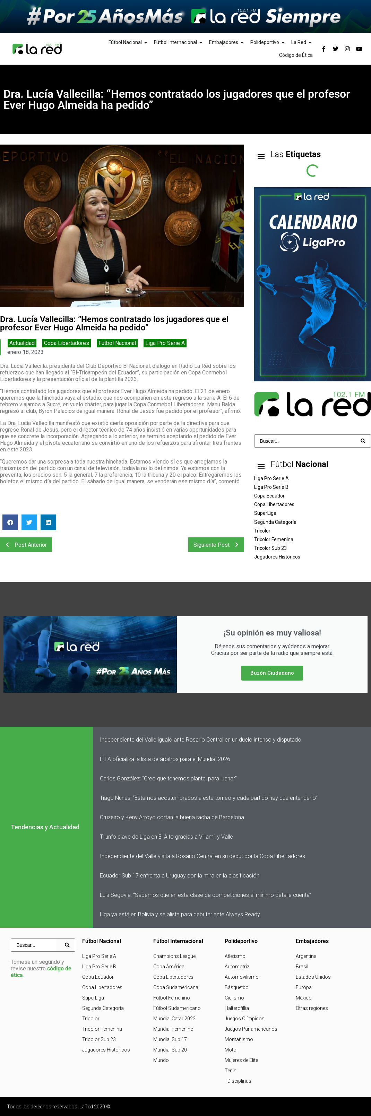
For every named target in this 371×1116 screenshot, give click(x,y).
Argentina (306, 956)
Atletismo (235, 956)
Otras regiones (312, 1008)
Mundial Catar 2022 (174, 1018)
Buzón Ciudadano (272, 673)
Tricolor (91, 1018)
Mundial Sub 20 (170, 1050)
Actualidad (22, 343)
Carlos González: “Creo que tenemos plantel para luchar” (168, 778)
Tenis (230, 1070)
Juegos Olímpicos (245, 1018)
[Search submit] (363, 441)
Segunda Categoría (103, 1008)
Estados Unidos (313, 977)
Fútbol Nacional (117, 343)
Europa (304, 987)
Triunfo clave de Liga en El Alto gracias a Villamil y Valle (166, 836)
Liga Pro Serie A (165, 343)
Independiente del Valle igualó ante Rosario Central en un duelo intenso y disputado (200, 739)
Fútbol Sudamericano (177, 1008)
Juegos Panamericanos (251, 1029)
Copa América (168, 966)
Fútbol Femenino (171, 998)
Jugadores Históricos (106, 1050)
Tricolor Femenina (102, 1029)
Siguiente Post (217, 544)
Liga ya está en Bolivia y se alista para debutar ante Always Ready (180, 914)
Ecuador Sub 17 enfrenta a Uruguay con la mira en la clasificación (179, 875)
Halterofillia (237, 1008)
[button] (10, 522)
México (304, 998)
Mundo (161, 1060)
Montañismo (239, 1039)
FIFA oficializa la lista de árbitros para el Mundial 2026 (165, 759)
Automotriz (237, 966)
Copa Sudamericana (175, 987)
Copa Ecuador (98, 977)
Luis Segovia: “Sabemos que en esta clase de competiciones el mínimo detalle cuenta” (205, 895)
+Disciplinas (238, 1081)
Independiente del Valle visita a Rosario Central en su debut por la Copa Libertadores (202, 856)
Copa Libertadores (66, 343)
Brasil (302, 966)
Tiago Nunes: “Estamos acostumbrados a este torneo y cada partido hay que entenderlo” (208, 798)
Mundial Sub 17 (170, 1039)
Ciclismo (234, 998)
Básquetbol (237, 987)
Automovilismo (242, 977)
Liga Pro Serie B (99, 966)
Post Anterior (24, 544)
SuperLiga (93, 998)
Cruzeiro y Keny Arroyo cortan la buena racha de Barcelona (172, 817)
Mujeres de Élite (241, 1060)
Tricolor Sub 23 (99, 1039)
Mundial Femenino (173, 1029)
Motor (231, 1050)
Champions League (174, 956)
